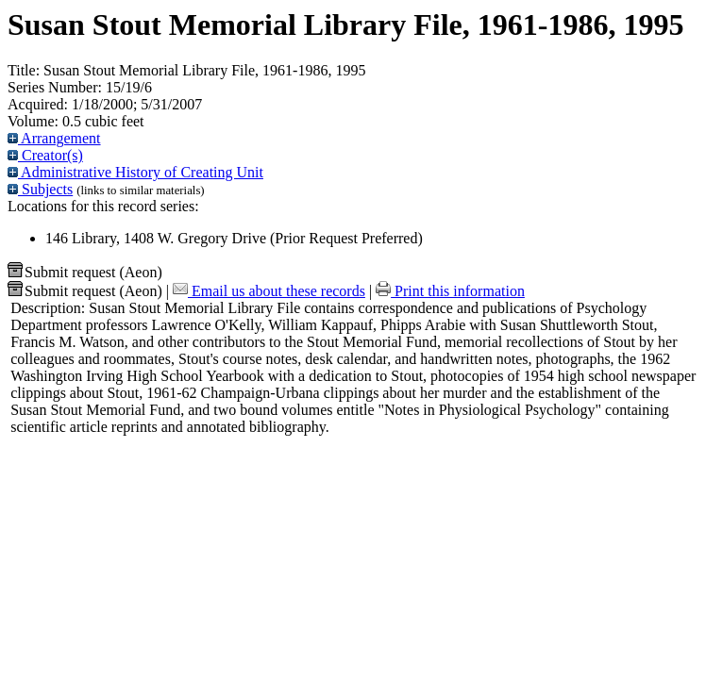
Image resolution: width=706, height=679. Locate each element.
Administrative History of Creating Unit (135, 172)
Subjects (40, 189)
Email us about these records (269, 291)
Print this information (450, 291)
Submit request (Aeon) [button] (85, 272)
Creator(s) (45, 155)
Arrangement (54, 138)
